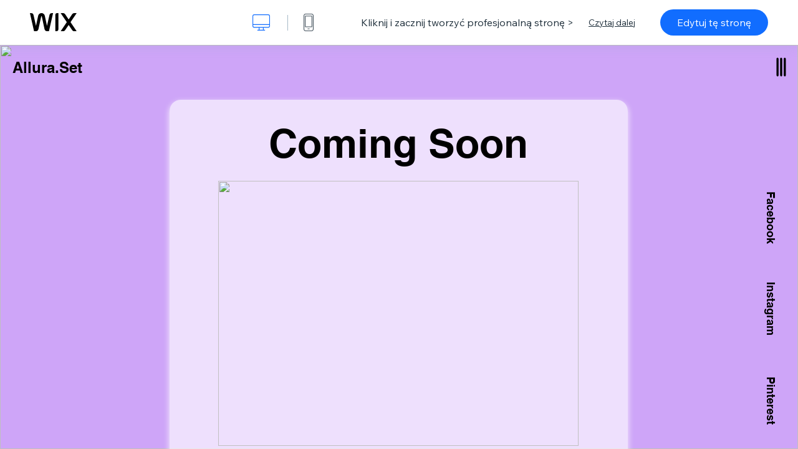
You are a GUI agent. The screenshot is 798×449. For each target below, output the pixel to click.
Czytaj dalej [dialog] (612, 22)
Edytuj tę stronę (714, 22)
